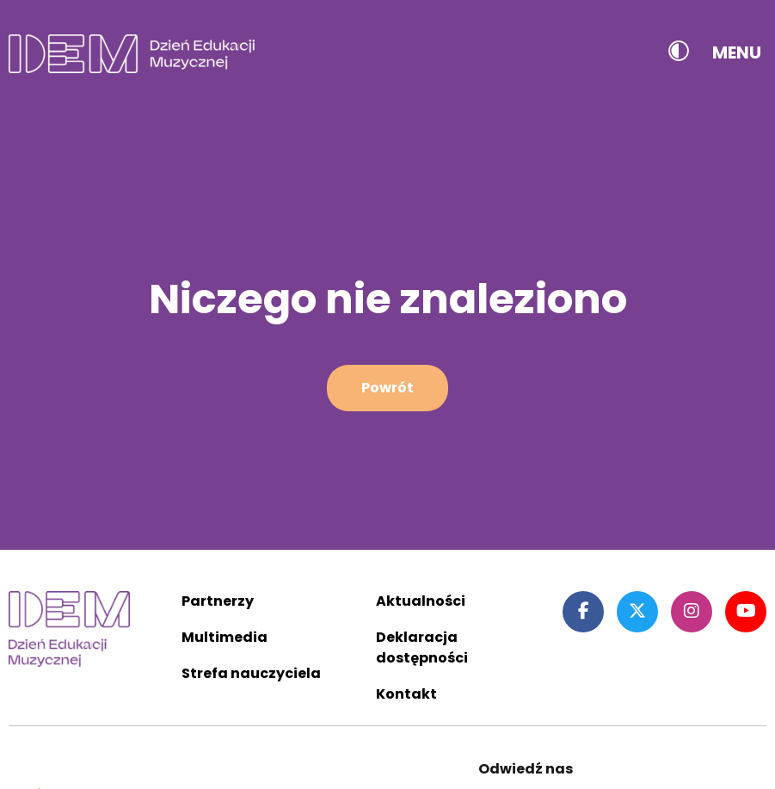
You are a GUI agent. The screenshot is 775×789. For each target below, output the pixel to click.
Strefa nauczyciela (251, 673)
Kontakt (406, 694)
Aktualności (420, 601)
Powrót (387, 388)
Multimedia (224, 637)
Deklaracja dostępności (422, 647)
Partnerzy (217, 601)
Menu (736, 52)
